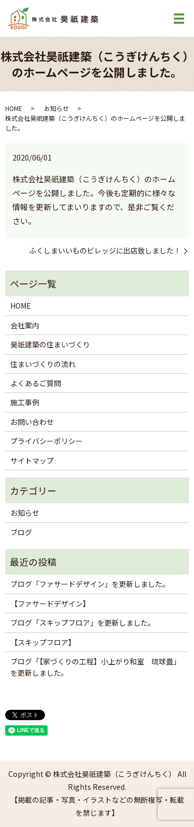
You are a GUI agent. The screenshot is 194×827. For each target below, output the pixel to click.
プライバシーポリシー (46, 441)
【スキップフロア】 (43, 642)
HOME (13, 108)
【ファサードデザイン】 (50, 603)
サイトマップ (32, 460)
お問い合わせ (32, 422)
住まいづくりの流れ (43, 364)
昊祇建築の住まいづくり (50, 344)
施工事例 (24, 402)
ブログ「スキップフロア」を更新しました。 (82, 622)
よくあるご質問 (35, 383)
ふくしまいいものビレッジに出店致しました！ (105, 251)
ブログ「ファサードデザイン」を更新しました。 (90, 584)
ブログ (21, 532)
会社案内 (24, 325)
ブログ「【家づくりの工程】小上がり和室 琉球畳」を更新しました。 (95, 667)
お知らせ (56, 108)
